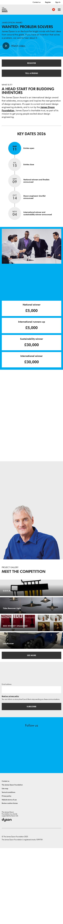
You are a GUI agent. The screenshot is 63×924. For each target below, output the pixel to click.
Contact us (36, 2)
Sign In (57, 2)
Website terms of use (9, 876)
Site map (5, 864)
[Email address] (31, 765)
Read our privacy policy (10, 772)
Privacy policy (6, 872)
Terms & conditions (8, 868)
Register (48, 2)
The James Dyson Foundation (12, 861)
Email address (7, 760)
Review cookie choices (10, 879)
